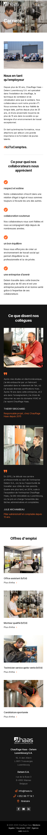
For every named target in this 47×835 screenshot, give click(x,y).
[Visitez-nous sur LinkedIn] (29, 809)
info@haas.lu (25, 791)
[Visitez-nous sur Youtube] (24, 809)
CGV (28, 828)
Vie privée (20, 828)
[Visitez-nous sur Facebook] (19, 809)
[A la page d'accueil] (11, 4)
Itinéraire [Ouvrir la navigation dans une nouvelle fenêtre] (25, 801)
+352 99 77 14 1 (25, 796)
